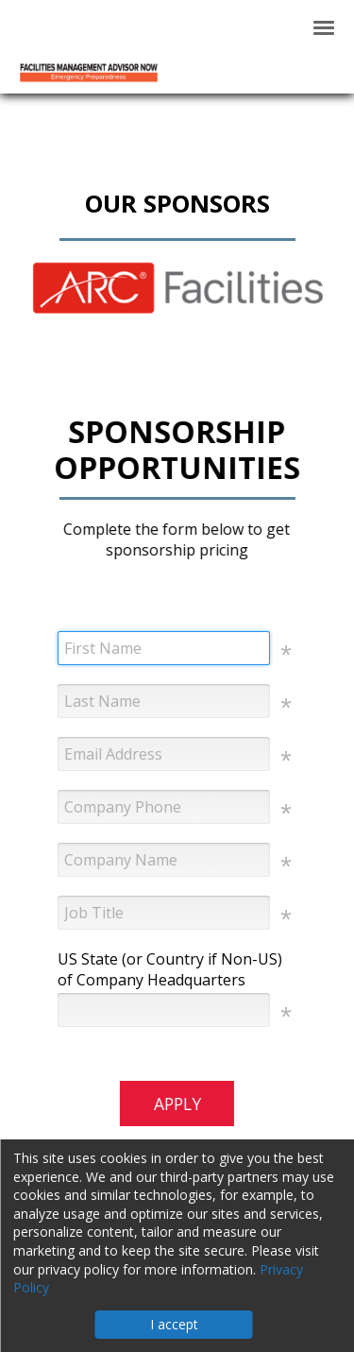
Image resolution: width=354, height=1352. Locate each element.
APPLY (176, 1103)
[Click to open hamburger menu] (324, 26)
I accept (174, 1324)
